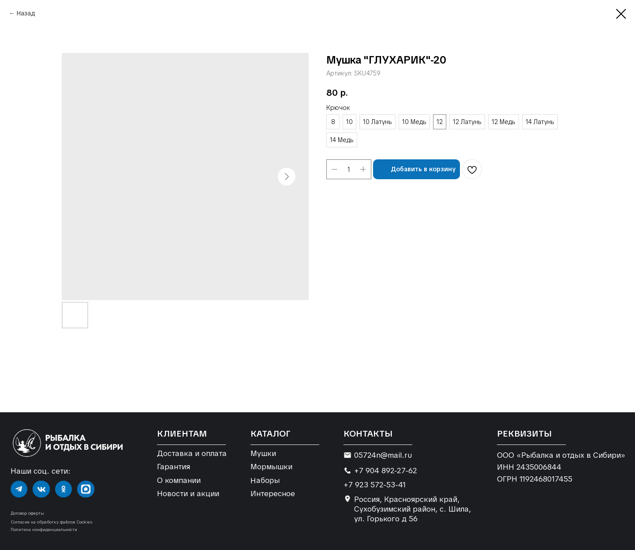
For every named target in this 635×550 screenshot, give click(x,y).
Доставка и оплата (192, 453)
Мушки (263, 453)
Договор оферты (27, 513)
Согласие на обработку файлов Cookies (51, 522)
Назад (26, 13)
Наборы (265, 480)
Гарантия (173, 466)
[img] (19, 489)
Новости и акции (188, 493)
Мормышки (271, 466)
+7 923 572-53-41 (375, 485)
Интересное (272, 493)
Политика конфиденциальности (44, 529)
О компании (179, 480)
